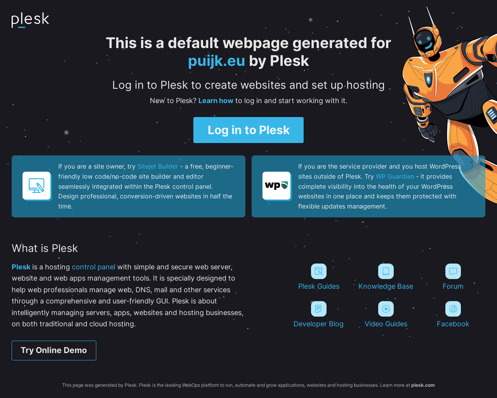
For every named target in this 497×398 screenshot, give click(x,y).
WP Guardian (395, 176)
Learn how (215, 100)
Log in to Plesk (249, 129)
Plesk (21, 266)
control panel (93, 266)
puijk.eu (216, 60)
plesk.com (423, 385)
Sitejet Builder (157, 166)
